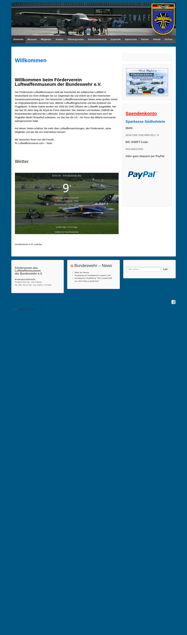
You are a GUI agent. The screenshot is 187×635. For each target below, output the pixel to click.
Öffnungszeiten (76, 39)
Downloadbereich (97, 39)
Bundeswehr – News (93, 265)
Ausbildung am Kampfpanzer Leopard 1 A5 (93, 275)
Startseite (18, 39)
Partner (145, 39)
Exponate (116, 39)
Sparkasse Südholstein (145, 121)
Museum (32, 39)
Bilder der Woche (82, 272)
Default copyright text (26, 309)
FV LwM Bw (36, 244)
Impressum (131, 39)
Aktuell (156, 39)
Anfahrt (59, 39)
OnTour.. (169, 39)
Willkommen (31, 60)
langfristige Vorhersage (66, 227)
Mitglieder (46, 39)
